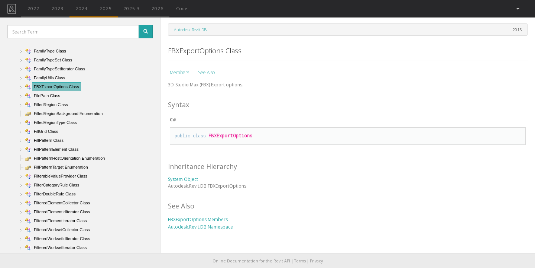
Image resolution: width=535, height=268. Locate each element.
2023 (58, 8)
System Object (183, 179)
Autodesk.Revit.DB (190, 29)
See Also (206, 72)
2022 (33, 8)
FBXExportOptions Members (198, 219)
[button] (517, 8)
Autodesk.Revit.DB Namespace (200, 227)
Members (180, 72)
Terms (300, 261)
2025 (106, 8)
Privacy (316, 261)
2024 (82, 8)
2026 (157, 8)
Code (181, 8)
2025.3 (131, 8)
